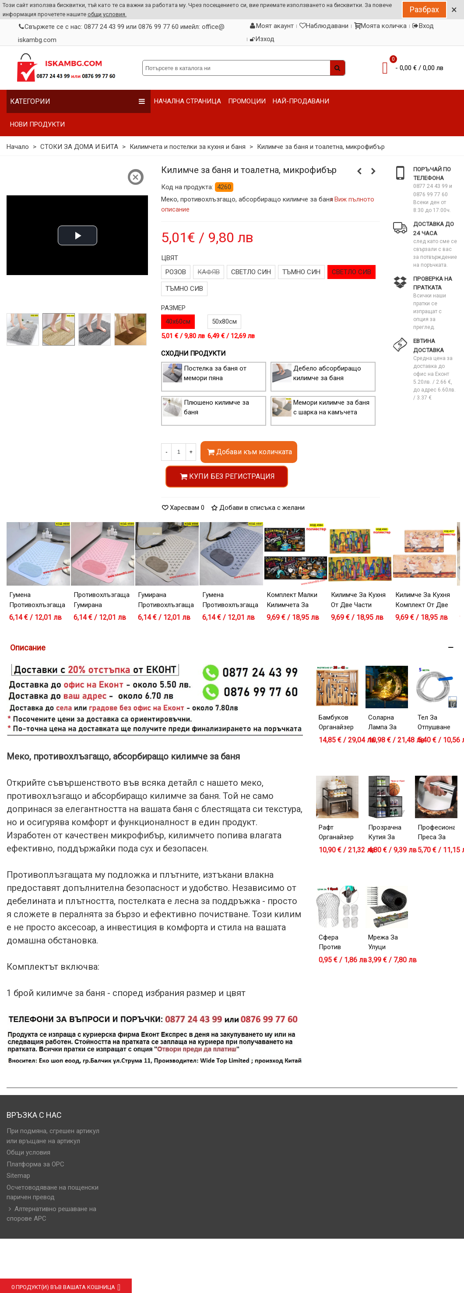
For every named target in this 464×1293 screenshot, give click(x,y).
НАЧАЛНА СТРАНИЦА (187, 101)
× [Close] (454, 10)
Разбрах (424, 9)
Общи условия (28, 1152)
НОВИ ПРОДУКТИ (37, 124)
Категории (77, 101)
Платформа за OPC (35, 1164)
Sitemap (18, 1176)
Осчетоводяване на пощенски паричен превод (52, 1192)
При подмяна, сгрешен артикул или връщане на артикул (53, 1136)
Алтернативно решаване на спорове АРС (51, 1213)
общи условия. (107, 14)
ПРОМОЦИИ (247, 101)
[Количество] (178, 452)
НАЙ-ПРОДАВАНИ (301, 101)
